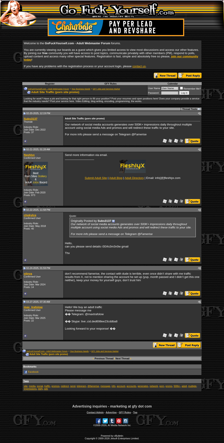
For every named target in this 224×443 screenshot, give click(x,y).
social (40, 386)
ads (46, 388)
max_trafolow (33, 307)
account (121, 386)
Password (153, 93)
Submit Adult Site (96, 178)
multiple (192, 386)
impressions (30, 388)
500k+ (177, 386)
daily (40, 388)
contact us (139, 66)
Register (50, 83)
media (32, 386)
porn (161, 386)
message (105, 386)
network (154, 386)
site (26, 386)
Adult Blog (115, 178)
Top (135, 412)
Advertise (111, 412)
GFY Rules (110, 83)
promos (55, 386)
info (114, 386)
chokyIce (30, 215)
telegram (81, 386)
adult (184, 386)
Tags (26, 381)
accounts (131, 386)
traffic (47, 386)
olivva (28, 273)
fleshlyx (29, 155)
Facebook (33, 372)
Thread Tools (189, 109)
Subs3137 (30, 118)
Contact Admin (95, 412)
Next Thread (123, 358)
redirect (65, 386)
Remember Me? (190, 88)
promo (169, 386)
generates (143, 386)
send (72, 386)
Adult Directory (134, 178)
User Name (154, 88)
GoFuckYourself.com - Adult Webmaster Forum (48, 89)
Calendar (173, 83)
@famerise (93, 386)
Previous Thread (104, 358)
